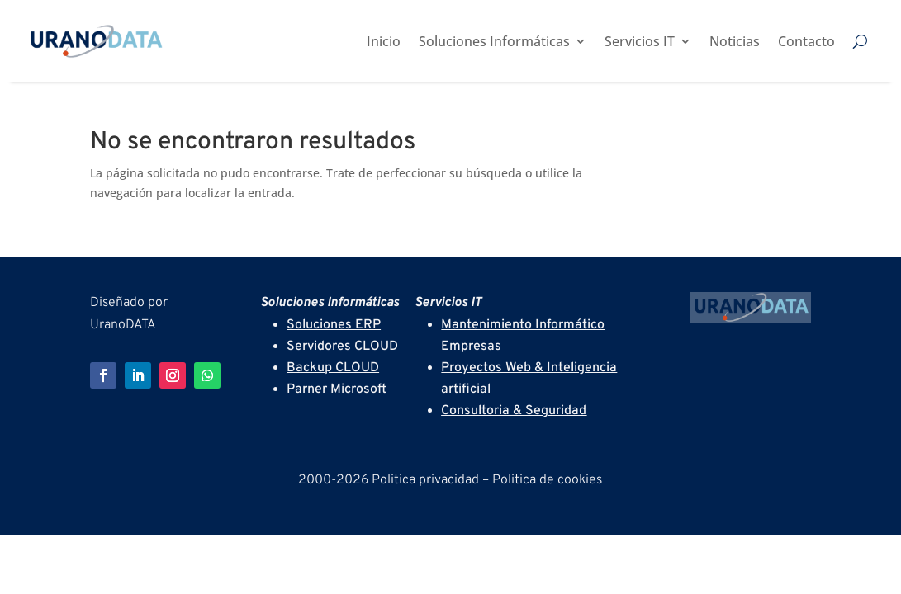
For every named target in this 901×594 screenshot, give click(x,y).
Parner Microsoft (336, 389)
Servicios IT (640, 41)
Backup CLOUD (333, 368)
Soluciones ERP (334, 325)
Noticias (734, 41)
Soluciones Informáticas (494, 41)
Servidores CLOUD (342, 346)
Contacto (806, 41)
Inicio (384, 41)
